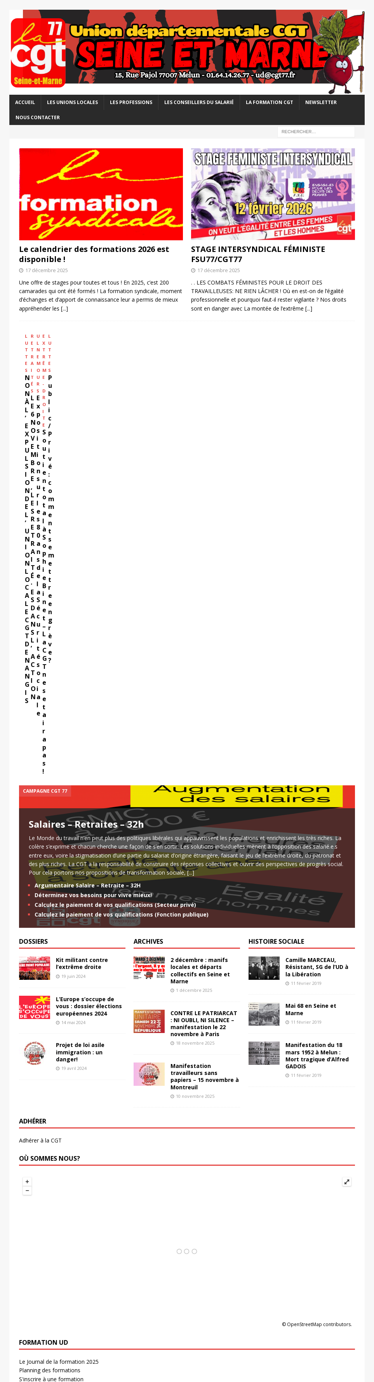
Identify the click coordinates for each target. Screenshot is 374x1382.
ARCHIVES (148, 584)
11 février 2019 (306, 626)
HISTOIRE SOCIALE (276, 584)
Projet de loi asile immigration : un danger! (80, 695)
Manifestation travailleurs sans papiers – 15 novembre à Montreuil (204, 719)
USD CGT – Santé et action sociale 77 (66, 1221)
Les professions (131, 102)
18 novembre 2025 (195, 686)
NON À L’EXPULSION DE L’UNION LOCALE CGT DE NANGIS (60, 406)
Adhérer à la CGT (40, 783)
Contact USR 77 (39, 1068)
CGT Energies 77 (40, 1177)
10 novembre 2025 (195, 739)
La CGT (28, 1276)
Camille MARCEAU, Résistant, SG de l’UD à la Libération (316, 610)
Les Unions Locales (72, 102)
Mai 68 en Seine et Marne (310, 652)
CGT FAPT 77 (36, 1186)
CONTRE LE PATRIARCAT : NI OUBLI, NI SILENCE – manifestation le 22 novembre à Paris (203, 666)
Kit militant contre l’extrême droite (82, 606)
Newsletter (321, 102)
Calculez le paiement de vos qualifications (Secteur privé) (115, 548)
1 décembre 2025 (194, 633)
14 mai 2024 (73, 665)
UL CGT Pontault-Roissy (49, 1131)
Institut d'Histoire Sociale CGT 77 (60, 1267)
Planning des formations (49, 1013)
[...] (64, 308)
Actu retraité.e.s (38, 1059)
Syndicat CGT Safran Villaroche (57, 1212)
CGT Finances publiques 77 (53, 1195)
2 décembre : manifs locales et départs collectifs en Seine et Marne (200, 613)
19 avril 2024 (74, 711)
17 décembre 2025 (46, 270)
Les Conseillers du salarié (199, 102)
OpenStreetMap (304, 967)
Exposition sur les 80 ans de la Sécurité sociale (214, 406)
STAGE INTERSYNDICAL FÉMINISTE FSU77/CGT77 (258, 254)
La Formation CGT (269, 102)
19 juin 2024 (73, 619)
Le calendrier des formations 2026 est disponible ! (94, 254)
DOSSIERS (33, 584)
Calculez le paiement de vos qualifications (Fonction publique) (122, 557)
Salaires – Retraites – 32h (86, 466)
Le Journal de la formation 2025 (59, 1005)
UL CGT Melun (37, 1114)
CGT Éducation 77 (41, 1169)
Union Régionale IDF (45, 1293)
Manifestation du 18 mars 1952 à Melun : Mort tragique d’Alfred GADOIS (317, 698)
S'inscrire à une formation (51, 1022)
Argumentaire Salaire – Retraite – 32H (88, 528)
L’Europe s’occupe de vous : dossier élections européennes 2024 (89, 649)
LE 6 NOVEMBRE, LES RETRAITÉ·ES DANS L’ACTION (134, 406)
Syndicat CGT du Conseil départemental (68, 1203)
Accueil (25, 102)
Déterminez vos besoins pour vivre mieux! (93, 538)
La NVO (28, 1284)
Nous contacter (38, 117)
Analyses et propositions (50, 1258)
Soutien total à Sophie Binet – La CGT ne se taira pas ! (296, 406)
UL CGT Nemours (41, 1123)
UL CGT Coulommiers (46, 1105)
